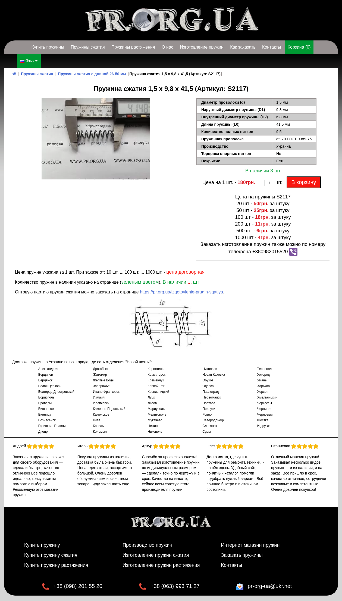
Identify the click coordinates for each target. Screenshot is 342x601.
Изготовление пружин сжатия (156, 555)
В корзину (303, 182)
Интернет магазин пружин (250, 545)
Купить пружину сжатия (50, 555)
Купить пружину (42, 545)
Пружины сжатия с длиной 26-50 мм (92, 74)
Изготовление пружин (201, 47)
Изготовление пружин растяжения (161, 565)
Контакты (271, 47)
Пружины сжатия (88, 47)
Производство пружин (147, 545)
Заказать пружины (241, 555)
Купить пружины (47, 47)
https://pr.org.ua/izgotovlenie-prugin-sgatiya (181, 292)
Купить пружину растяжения (56, 565)
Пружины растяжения (133, 47)
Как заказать (243, 47)
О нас (167, 47)
